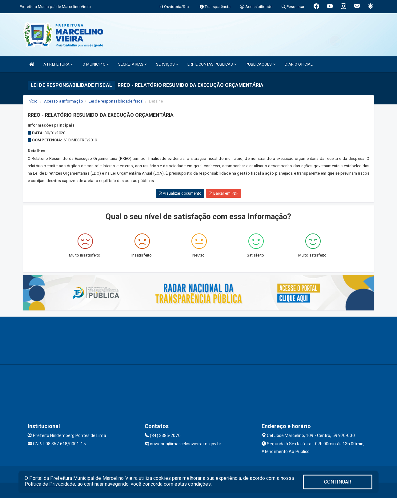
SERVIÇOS (167, 64)
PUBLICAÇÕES (260, 64)
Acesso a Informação (63, 101)
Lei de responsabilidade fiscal (116, 101)
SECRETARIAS (132, 64)
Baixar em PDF (223, 193)
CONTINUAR (337, 482)
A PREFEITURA (58, 64)
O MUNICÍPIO (95, 64)
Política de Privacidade (50, 484)
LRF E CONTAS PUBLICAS (211, 64)
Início (33, 101)
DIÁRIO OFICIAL (299, 64)
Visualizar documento (180, 193)
